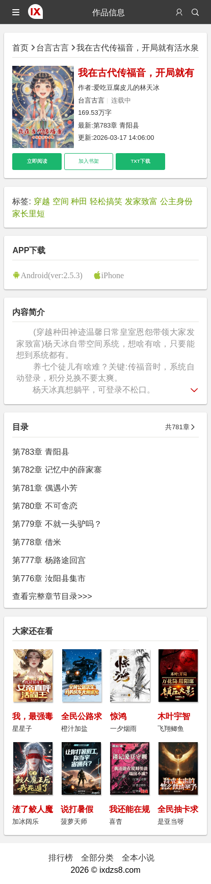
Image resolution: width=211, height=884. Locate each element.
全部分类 (97, 857)
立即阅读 (37, 161)
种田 (79, 201)
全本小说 (138, 857)
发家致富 (141, 201)
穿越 (42, 201)
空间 (60, 201)
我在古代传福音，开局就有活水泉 (137, 47)
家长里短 (28, 213)
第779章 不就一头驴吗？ (56, 523)
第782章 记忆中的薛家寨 (56, 469)
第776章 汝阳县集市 (48, 578)
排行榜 (60, 857)
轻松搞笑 (106, 201)
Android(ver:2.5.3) (51, 275)
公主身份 (176, 201)
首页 (20, 47)
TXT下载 (140, 161)
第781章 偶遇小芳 (44, 488)
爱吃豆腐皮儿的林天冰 (126, 87)
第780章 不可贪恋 (44, 505)
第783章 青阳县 (116, 125)
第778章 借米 (36, 542)
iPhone (112, 275)
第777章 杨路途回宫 (48, 559)
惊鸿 (118, 716)
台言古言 (52, 47)
